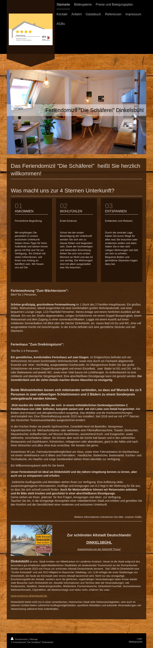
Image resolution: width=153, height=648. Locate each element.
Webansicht (135, 641)
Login (139, 638)
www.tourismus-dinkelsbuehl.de (29, 595)
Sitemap (33, 639)
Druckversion (19, 639)
